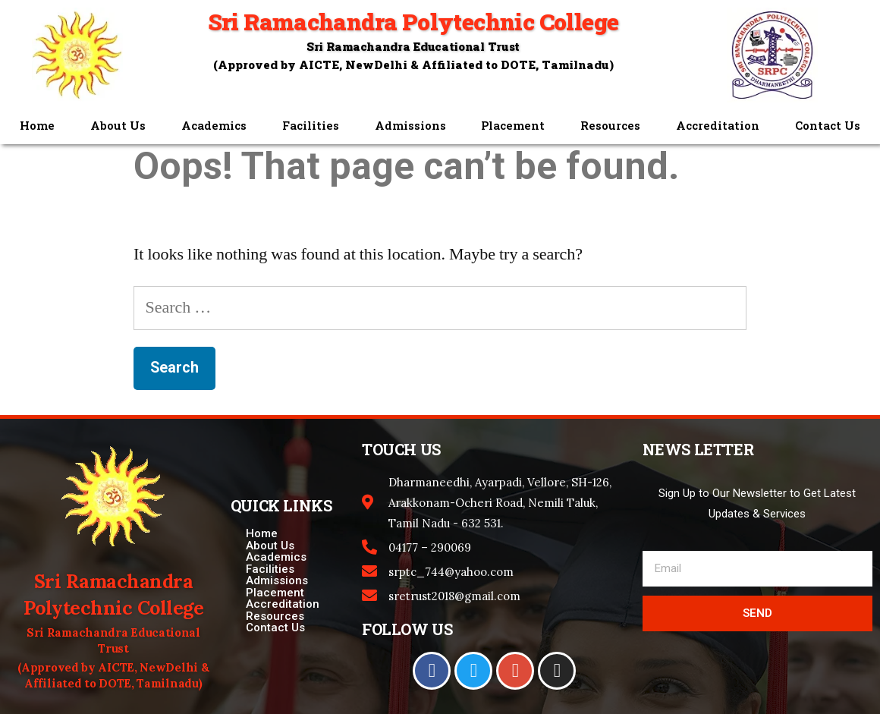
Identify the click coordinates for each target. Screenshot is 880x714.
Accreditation (717, 125)
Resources (610, 125)
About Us (118, 125)
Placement (513, 125)
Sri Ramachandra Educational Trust (413, 46)
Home (37, 125)
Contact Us (827, 125)
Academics (214, 125)
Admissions (410, 125)
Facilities (310, 125)
